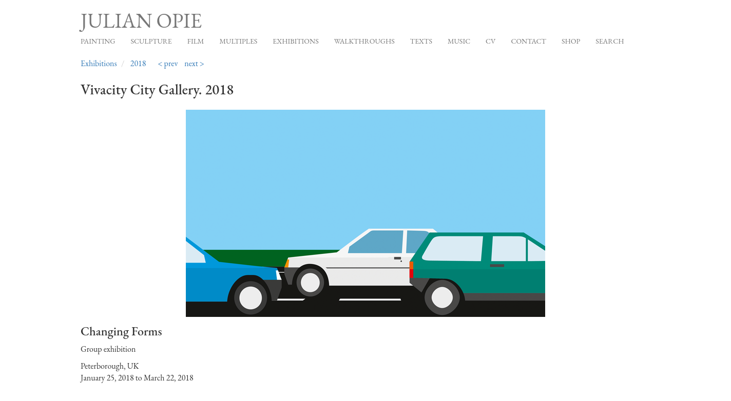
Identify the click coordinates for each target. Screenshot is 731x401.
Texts (421, 41)
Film (195, 41)
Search (609, 41)
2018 (138, 63)
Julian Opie (141, 20)
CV (490, 41)
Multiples (238, 41)
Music (459, 41)
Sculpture (150, 41)
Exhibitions (295, 41)
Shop (571, 41)
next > (194, 63)
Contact (528, 41)
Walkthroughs (364, 41)
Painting (98, 41)
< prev (168, 63)
